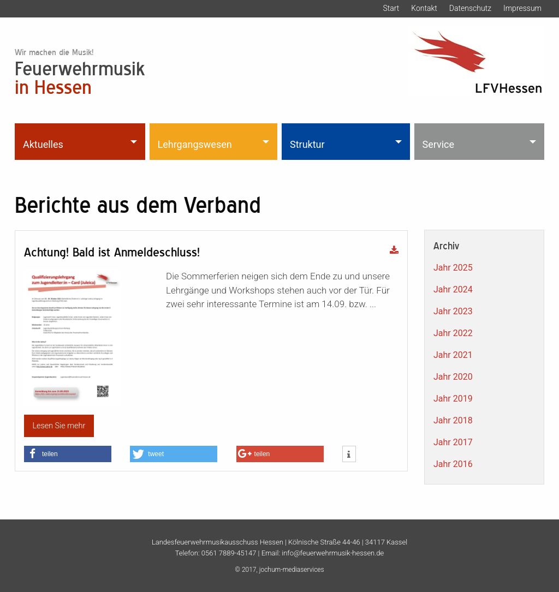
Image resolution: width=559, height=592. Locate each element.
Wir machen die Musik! (54, 52)
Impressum (522, 8)
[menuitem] (81, 141)
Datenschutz (470, 8)
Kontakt (424, 8)
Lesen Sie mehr (58, 425)
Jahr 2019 (453, 398)
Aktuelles (43, 144)
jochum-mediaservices (291, 569)
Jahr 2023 (453, 311)
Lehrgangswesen (195, 144)
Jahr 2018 (453, 420)
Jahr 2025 (453, 267)
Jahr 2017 (453, 442)
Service (439, 144)
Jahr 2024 (453, 289)
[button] (67, 454)
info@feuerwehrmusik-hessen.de (333, 553)
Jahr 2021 (453, 355)
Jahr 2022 (453, 333)
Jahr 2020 (453, 377)
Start (391, 8)
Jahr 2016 (453, 464)
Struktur (307, 144)
